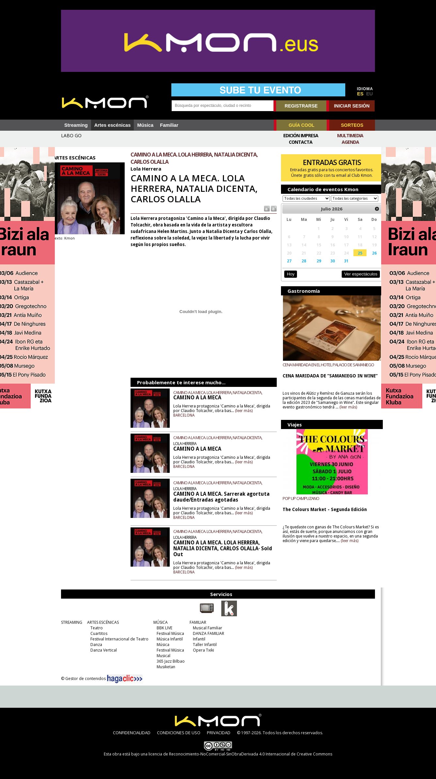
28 (300, 267)
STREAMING (70, 622)
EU (369, 93)
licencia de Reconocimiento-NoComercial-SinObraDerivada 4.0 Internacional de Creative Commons (240, 754)
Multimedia (350, 135)
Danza (95, 644)
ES (360, 93)
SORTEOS (352, 125)
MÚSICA (159, 622)
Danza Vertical (102, 650)
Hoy (288, 280)
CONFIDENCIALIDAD (131, 733)
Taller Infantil (203, 644)
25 (354, 259)
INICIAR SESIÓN (351, 105)
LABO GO (71, 135)
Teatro (95, 628)
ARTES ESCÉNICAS (101, 622)
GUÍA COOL (302, 125)
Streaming (76, 125)
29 (315, 267)
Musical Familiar (206, 628)
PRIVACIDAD (218, 733)
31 (341, 267)
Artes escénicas (112, 125)
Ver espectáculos (354, 280)
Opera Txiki (201, 650)
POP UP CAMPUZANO (298, 504)
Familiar (169, 125)
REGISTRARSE (301, 105)
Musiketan (164, 667)
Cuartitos (97, 633)
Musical (162, 655)
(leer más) (262, 410)
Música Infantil (168, 639)
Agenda (350, 142)
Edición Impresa (300, 135)
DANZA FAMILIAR (207, 633)
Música (145, 125)
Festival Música (168, 633)
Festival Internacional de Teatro (118, 639)
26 (368, 259)
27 (286, 267)
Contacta (300, 142)
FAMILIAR (196, 622)
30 (328, 267)
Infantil (197, 639)
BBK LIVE (163, 628)
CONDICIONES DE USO (178, 733)
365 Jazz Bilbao (169, 661)
